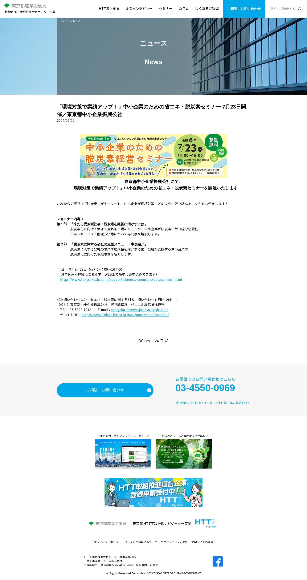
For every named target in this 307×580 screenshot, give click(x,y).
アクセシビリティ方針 (174, 542)
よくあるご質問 (207, 9)
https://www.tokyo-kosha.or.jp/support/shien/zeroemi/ (125, 315)
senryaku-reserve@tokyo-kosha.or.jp (139, 310)
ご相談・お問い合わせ (244, 9)
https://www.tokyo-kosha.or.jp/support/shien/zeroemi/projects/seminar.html (121, 280)
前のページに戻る (153, 341)
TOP (63, 21)
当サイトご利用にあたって (140, 542)
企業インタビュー (139, 9)
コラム (184, 9)
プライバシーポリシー (107, 542)
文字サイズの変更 (202, 542)
